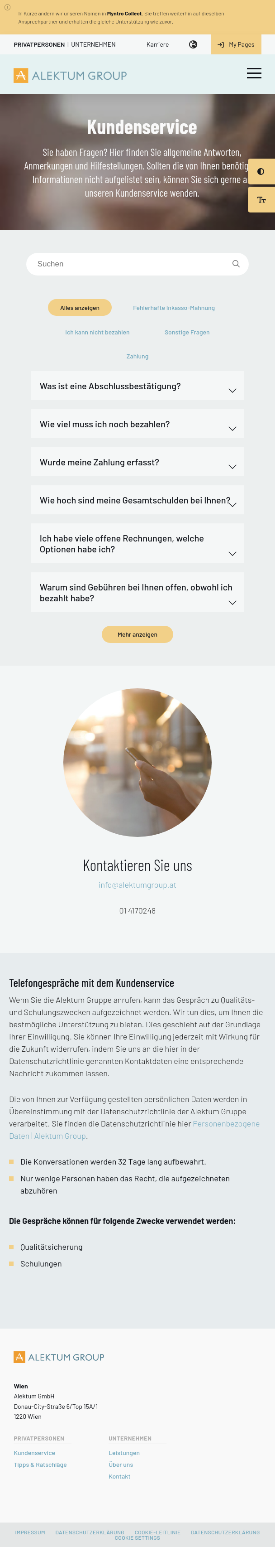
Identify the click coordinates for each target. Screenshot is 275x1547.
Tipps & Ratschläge (40, 1464)
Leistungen (124, 1452)
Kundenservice (34, 1452)
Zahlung (138, 356)
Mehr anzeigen (137, 634)
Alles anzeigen (80, 307)
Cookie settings (137, 1537)
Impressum (30, 1532)
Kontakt (119, 1476)
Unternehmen (93, 44)
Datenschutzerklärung (90, 1532)
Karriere (158, 44)
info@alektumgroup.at (137, 885)
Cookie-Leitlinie (158, 1532)
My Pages (236, 44)
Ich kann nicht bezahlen (97, 332)
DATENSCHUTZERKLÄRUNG (225, 1532)
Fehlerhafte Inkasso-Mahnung (174, 307)
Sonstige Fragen (187, 332)
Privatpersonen (39, 44)
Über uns (121, 1464)
